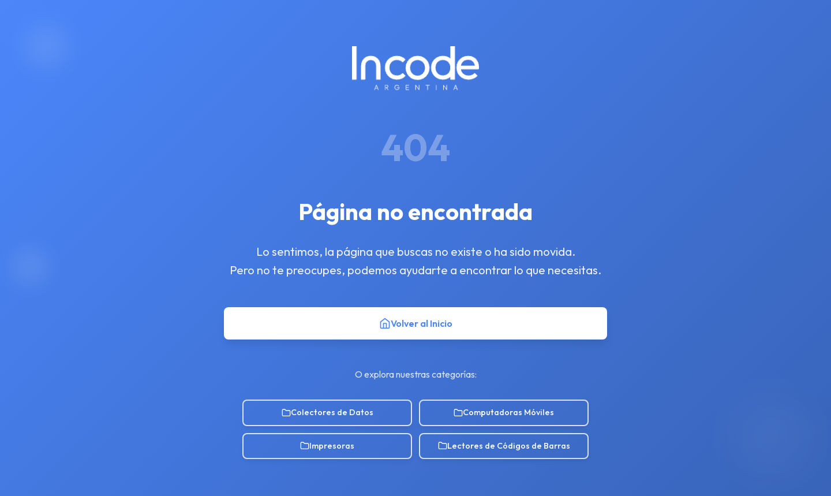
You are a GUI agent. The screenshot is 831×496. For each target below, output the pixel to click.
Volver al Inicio (415, 323)
